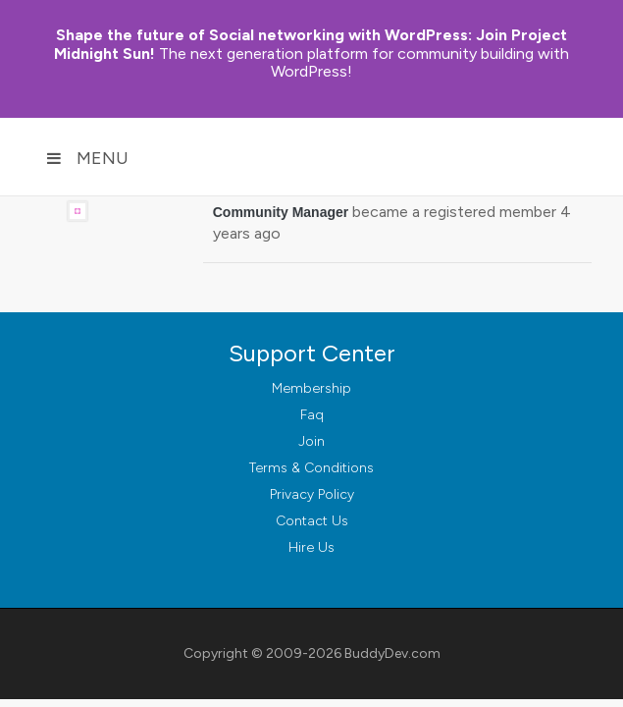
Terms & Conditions (311, 468)
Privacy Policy (312, 494)
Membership (311, 388)
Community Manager (280, 212)
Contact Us (312, 521)
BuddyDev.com (392, 653)
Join (311, 441)
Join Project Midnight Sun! (310, 44)
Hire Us (311, 547)
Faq (312, 415)
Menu (87, 158)
